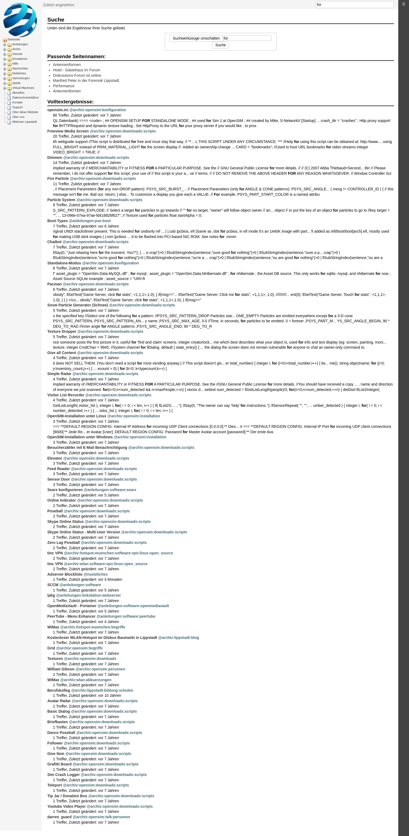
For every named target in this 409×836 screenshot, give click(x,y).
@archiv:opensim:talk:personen (101, 817)
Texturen (55, 658)
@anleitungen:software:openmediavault (133, 606)
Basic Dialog (58, 711)
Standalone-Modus (64, 263)
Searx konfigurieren (65, 490)
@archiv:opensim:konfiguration (97, 110)
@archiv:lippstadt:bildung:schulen (102, 690)
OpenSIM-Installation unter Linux (76, 416)
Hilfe (15, 63)
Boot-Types (57, 221)
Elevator (54, 458)
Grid (51, 648)
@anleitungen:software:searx (110, 490)
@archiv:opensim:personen (100, 669)
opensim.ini (57, 110)
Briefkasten (57, 722)
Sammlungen (21, 78)
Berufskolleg (58, 690)
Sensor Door (58, 479)
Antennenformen (67, 64)
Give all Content (61, 353)
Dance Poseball (61, 732)
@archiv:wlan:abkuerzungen (85, 680)
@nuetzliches (96, 574)
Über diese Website (25, 112)
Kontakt (17, 102)
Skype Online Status (65, 521)
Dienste (17, 53)
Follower (55, 743)
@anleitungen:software (80, 585)
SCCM (52, 585)
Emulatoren (19, 58)
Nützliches (19, 73)
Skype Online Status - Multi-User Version (83, 532)
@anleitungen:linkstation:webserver (88, 595)
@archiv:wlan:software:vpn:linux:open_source (106, 564)
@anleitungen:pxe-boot (90, 221)
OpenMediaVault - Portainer (72, 606)
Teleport (54, 785)
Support (17, 107)
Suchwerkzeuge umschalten (196, 38)
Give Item (55, 753)
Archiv (16, 49)
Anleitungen (20, 44)
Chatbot (54, 242)
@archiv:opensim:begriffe (79, 648)
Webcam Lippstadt (24, 121)
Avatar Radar (59, 701)
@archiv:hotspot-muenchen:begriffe (92, 627)
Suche (390, 4)
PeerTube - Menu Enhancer (71, 616)
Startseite (14, 39)
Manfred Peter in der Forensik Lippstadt (86, 80)
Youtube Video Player (66, 806)
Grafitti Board (59, 764)
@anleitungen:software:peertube (126, 616)
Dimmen (54, 157)
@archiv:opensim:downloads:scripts (123, 131)
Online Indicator (61, 500)
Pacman (54, 284)
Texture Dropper (61, 331)
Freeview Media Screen (68, 131)
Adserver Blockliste (65, 574)
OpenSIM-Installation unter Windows (80, 437)
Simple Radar (59, 374)
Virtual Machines (23, 87)
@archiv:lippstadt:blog (178, 637)
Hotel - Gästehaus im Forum (76, 70)
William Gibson (60, 669)
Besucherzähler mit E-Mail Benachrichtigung (87, 447)
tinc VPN (55, 553)
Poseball (55, 511)
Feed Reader (58, 469)
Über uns (18, 116)
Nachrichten (20, 68)
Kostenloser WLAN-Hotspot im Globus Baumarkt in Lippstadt (102, 637)
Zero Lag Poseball (63, 542)
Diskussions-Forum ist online (77, 75)
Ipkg (51, 595)
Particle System (61, 200)
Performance (63, 86)
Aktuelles (18, 92)
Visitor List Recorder (65, 395)
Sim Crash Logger (63, 774)
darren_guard (59, 817)
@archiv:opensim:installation (133, 416)
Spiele (16, 83)
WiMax (53, 627)
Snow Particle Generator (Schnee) (77, 305)
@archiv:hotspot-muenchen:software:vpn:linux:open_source (118, 553)
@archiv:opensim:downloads (90, 658)
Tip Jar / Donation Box (67, 796)
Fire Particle (58, 178)
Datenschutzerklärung (26, 97)
